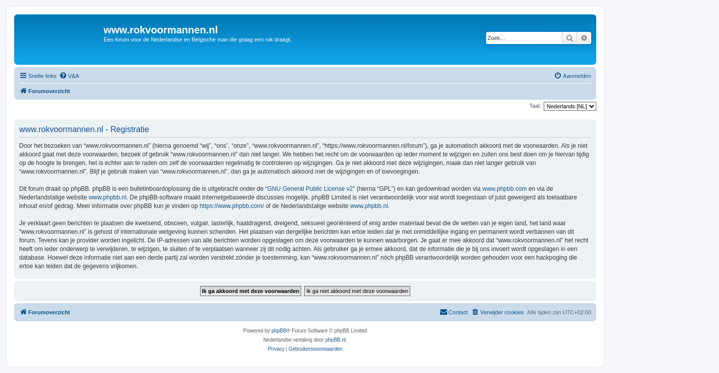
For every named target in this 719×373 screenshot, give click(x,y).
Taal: (535, 106)
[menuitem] (69, 76)
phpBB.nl (335, 340)
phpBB (278, 331)
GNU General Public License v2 (310, 188)
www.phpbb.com (505, 188)
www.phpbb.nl (107, 197)
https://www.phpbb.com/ (232, 206)
